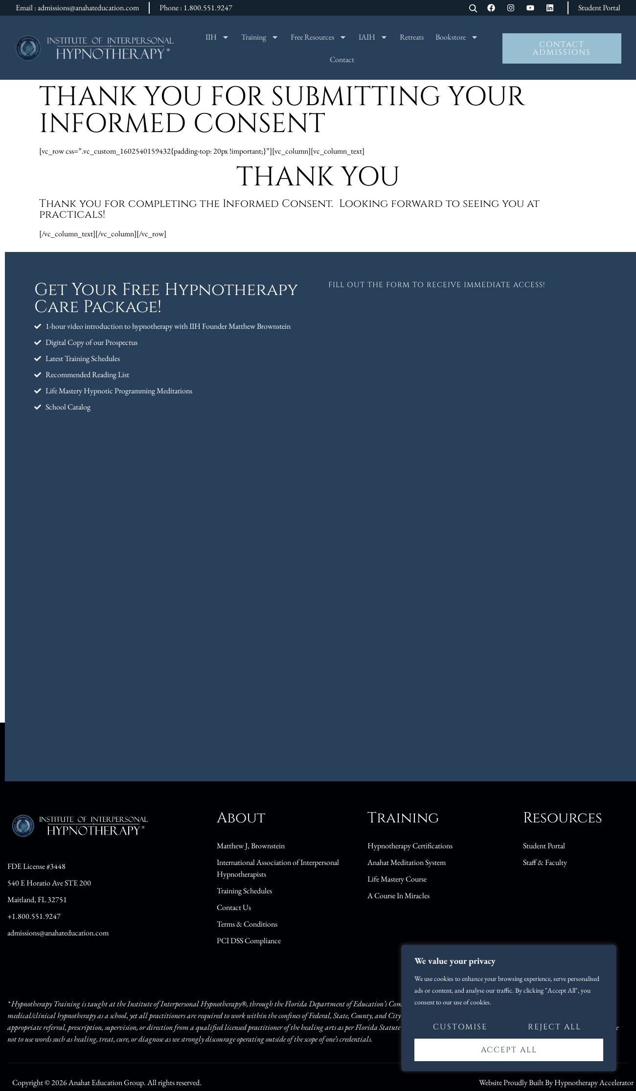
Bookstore (456, 37)
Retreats (412, 37)
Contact (342, 59)
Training (260, 37)
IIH (217, 37)
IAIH (373, 37)
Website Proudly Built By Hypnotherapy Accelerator (556, 1082)
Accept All (509, 1050)
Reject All (554, 1027)
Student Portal (599, 7)
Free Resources (319, 37)
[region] (508, 1008)
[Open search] (473, 9)
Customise (460, 1027)
